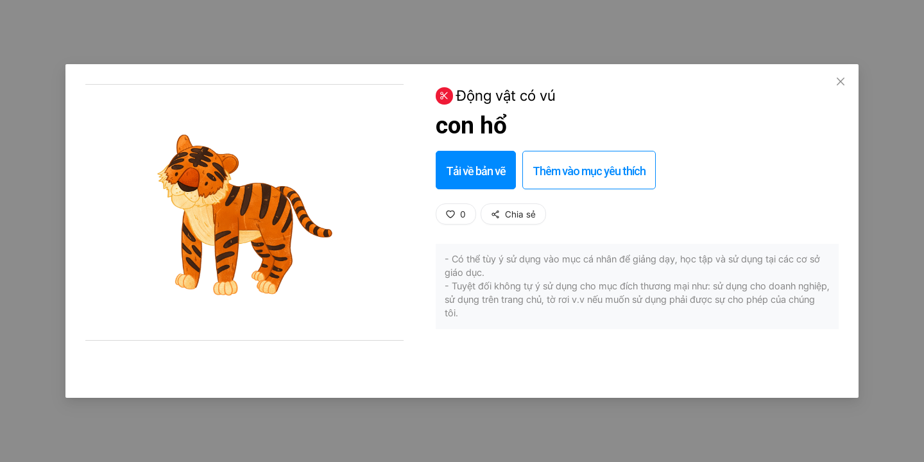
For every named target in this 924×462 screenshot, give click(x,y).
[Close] (841, 82)
